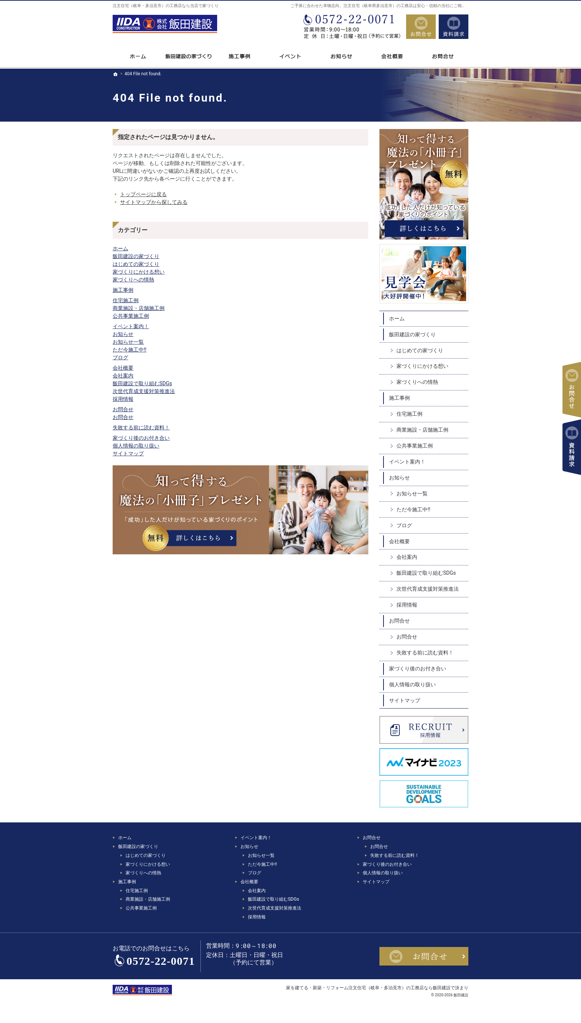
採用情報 (123, 399)
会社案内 (123, 376)
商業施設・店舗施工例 (139, 308)
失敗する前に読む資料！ (141, 427)
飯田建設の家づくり (136, 256)
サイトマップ (128, 453)
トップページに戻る (143, 194)
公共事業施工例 (131, 316)
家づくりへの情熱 (133, 280)
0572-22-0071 (351, 26)
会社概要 (123, 368)
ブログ (120, 357)
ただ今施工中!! (129, 350)
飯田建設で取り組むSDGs (142, 383)
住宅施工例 (126, 300)
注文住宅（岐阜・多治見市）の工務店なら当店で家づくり (166, 5)
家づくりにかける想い (139, 272)
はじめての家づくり (136, 264)
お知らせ (123, 334)
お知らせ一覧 (128, 342)
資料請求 (453, 26)
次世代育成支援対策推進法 (144, 391)
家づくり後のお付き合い (141, 438)
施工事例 (123, 290)
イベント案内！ (131, 326)
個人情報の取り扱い (136, 446)
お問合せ (123, 409)
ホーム (120, 248)
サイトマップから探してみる (153, 202)
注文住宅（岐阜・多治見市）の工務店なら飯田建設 (399, 987)
